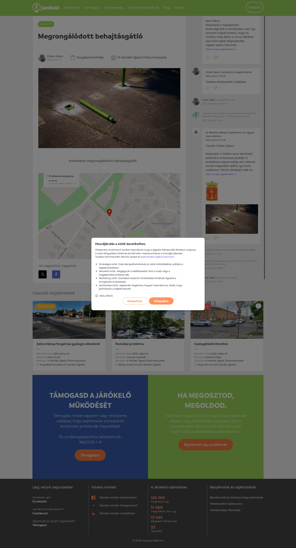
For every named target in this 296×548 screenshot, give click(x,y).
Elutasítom (134, 301)
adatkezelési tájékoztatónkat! (157, 256)
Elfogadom (161, 301)
